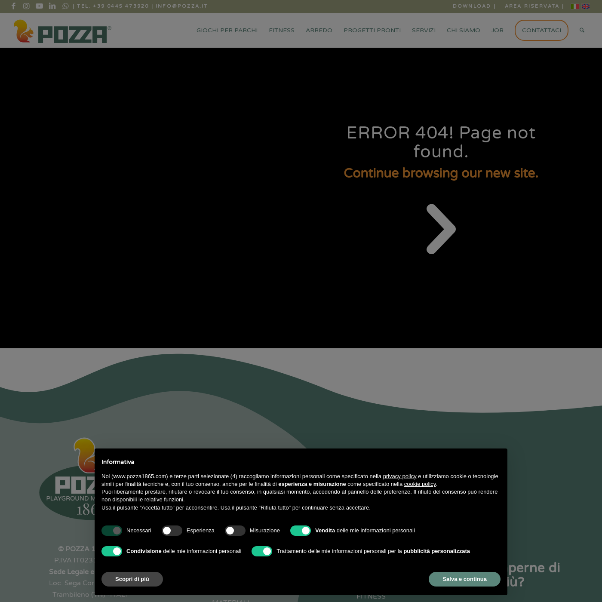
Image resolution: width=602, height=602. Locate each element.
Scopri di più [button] (132, 579)
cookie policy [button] (420, 484)
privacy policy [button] (400, 476)
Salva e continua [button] (464, 579)
